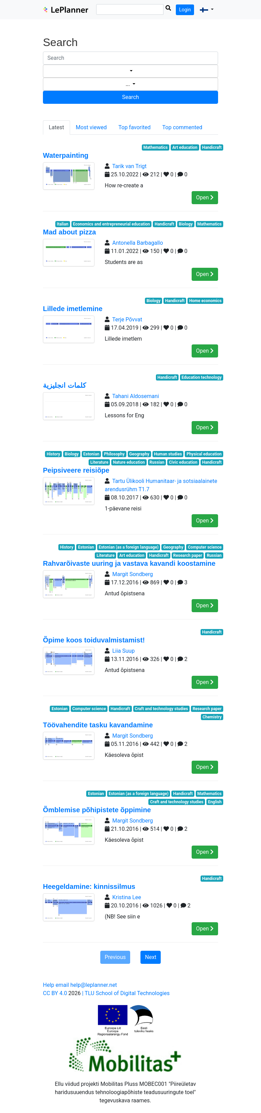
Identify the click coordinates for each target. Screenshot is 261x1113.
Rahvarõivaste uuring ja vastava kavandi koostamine (129, 563)
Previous (115, 957)
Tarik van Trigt (129, 166)
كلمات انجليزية (64, 385)
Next (150, 957)
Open (205, 197)
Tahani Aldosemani (135, 396)
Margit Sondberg (132, 574)
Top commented (182, 127)
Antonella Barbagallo (137, 243)
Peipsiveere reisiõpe (76, 470)
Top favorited (134, 127)
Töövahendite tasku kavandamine (98, 725)
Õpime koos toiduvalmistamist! (94, 640)
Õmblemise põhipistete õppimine (97, 810)
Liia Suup (123, 651)
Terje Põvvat (127, 319)
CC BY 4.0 (55, 993)
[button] (206, 9)
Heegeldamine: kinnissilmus (89, 886)
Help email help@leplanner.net (80, 985)
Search (130, 97)
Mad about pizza (69, 232)
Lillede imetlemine (72, 308)
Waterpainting (66, 155)
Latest (56, 127)
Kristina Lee (126, 897)
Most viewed (91, 127)
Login (185, 9)
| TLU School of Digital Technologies (126, 993)
